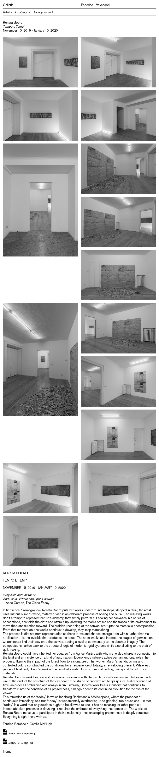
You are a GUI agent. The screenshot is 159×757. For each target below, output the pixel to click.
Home (7, 751)
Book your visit (43, 12)
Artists (7, 12)
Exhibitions (22, 12)
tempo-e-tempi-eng (21, 733)
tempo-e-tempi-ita (20, 743)
